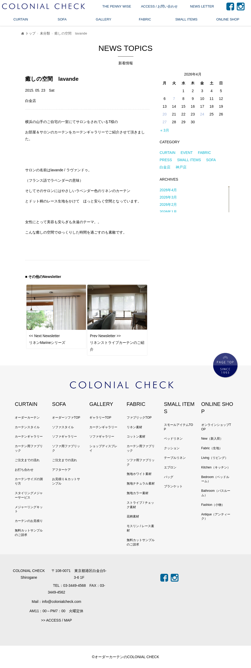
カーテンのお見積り (29, 521)
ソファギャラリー (64, 436)
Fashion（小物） (213, 505)
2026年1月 (168, 212)
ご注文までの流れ (27, 460)
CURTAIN (20, 19)
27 (165, 122)
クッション (172, 448)
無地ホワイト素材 (139, 474)
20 (165, 114)
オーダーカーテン (27, 417)
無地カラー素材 (137, 493)
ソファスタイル (63, 427)
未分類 (45, 33)
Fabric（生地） (211, 448)
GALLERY (103, 19)
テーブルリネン (175, 458)
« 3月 (164, 130)
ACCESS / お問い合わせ (159, 6)
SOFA (62, 19)
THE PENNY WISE (116, 6)
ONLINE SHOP (227, 19)
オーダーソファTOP (66, 417)
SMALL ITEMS (186, 19)
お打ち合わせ (24, 470)
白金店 (165, 167)
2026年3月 (168, 197)
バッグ (168, 477)
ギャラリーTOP (100, 417)
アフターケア (61, 470)
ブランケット (173, 486)
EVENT (187, 153)
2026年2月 (168, 204)
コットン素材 (136, 436)
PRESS (166, 160)
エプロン (170, 467)
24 (202, 114)
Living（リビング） (214, 458)
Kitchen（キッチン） (215, 467)
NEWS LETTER (202, 6)
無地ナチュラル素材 (141, 483)
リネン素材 (134, 427)
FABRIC (145, 19)
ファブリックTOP (139, 417)
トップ (28, 34)
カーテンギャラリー (29, 436)
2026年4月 (168, 190)
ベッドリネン (173, 438)
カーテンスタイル (27, 427)
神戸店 (181, 167)
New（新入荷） (212, 438)
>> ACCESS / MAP (56, 620)
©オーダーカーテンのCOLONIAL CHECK (125, 657)
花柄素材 (133, 516)
